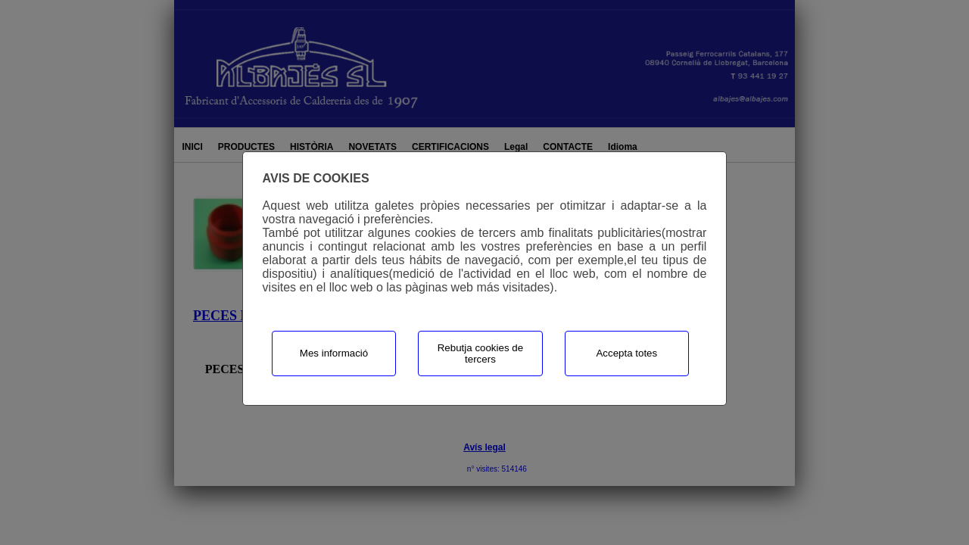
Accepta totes (626, 353)
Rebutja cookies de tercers (480, 353)
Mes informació (334, 353)
